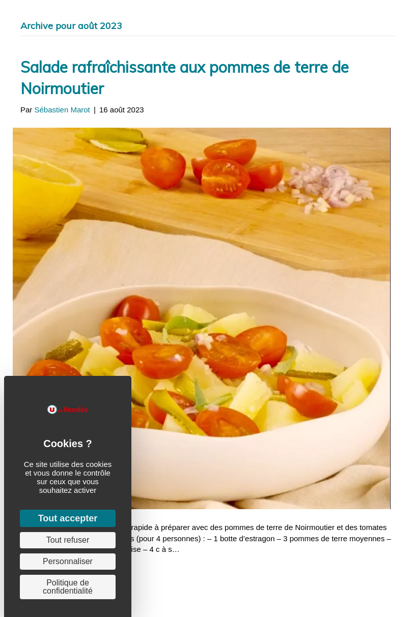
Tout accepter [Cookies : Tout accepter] (68, 518)
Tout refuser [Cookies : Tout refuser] (67, 540)
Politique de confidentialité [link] (68, 586)
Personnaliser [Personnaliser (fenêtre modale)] (68, 561)
